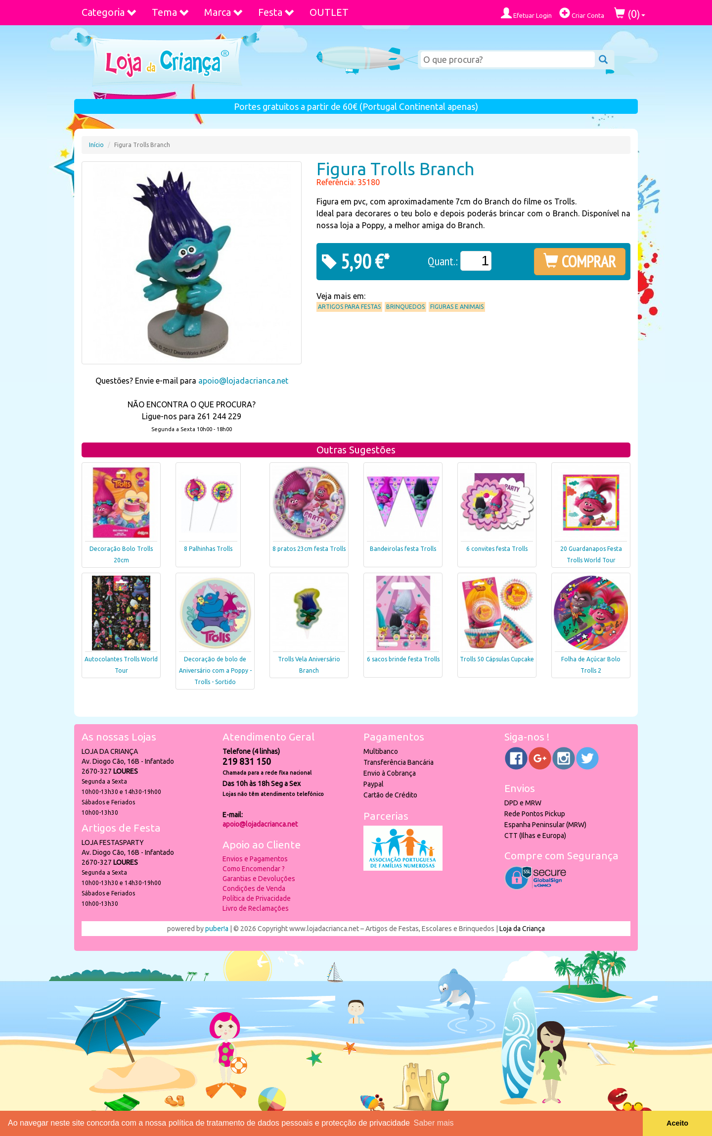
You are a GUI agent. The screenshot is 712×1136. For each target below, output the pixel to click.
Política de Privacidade (256, 898)
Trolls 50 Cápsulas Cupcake (497, 659)
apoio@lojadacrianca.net (243, 380)
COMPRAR (579, 261)
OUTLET (329, 12)
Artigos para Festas (349, 306)
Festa (276, 12)
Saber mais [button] (434, 1123)
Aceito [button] (677, 1123)
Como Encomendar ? (253, 869)
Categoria (109, 12)
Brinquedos (405, 306)
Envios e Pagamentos (255, 859)
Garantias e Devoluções (258, 879)
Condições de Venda (253, 888)
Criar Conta (581, 13)
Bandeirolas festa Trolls (403, 548)
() (629, 13)
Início (96, 145)
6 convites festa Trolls (497, 548)
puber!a (216, 929)
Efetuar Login (526, 13)
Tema (170, 12)
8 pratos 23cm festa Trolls (309, 548)
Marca (223, 12)
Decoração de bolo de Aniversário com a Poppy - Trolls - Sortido (215, 670)
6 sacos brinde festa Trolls (403, 659)
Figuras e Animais (457, 306)
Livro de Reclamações (255, 908)
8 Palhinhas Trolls (208, 548)
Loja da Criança (522, 929)
